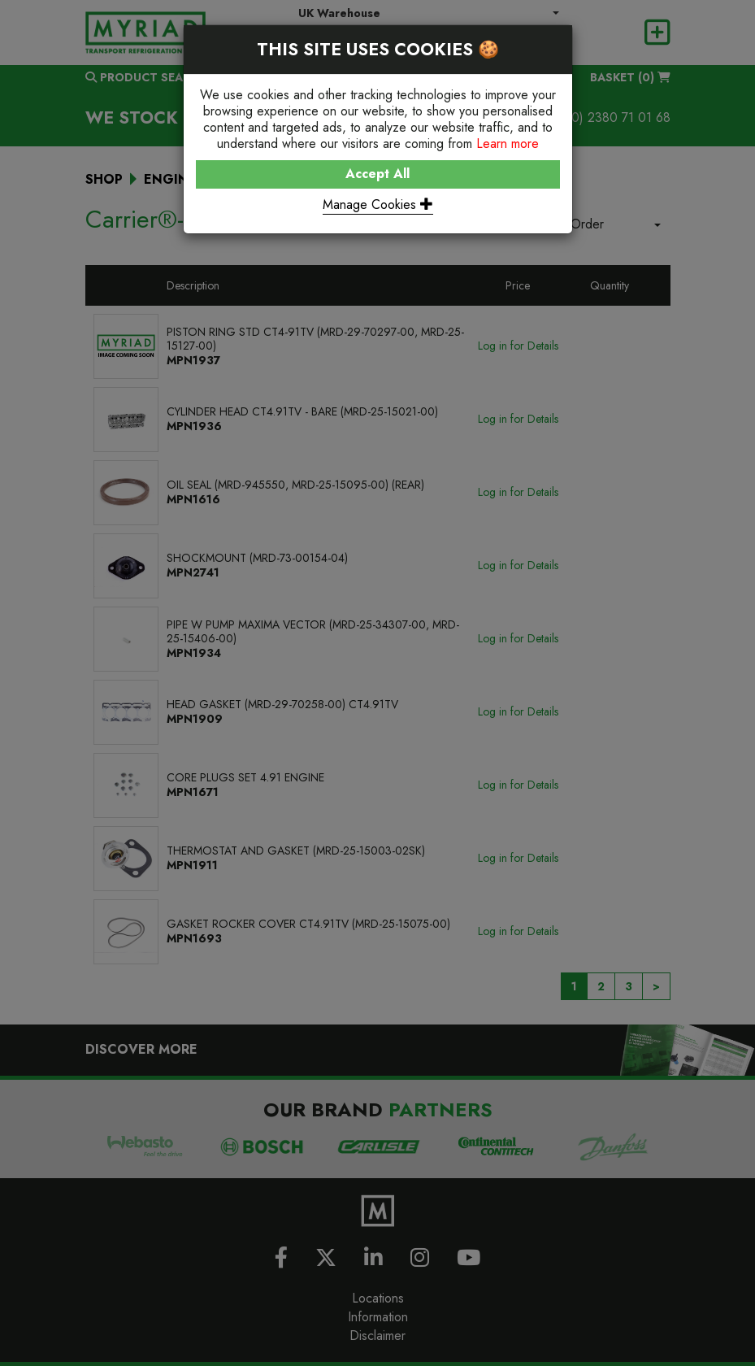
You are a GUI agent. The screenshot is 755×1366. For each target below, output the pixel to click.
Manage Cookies (378, 204)
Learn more (507, 143)
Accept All (377, 173)
